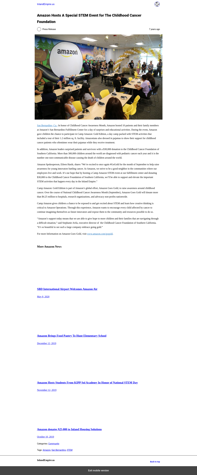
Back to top (155, 462)
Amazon (47, 450)
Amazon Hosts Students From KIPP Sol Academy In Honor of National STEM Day (87, 382)
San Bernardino (58, 450)
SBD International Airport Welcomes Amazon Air (67, 289)
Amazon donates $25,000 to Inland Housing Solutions (69, 429)
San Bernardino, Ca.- (47, 125)
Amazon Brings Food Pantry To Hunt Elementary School (71, 335)
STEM (70, 450)
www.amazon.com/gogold (100, 233)
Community (53, 443)
